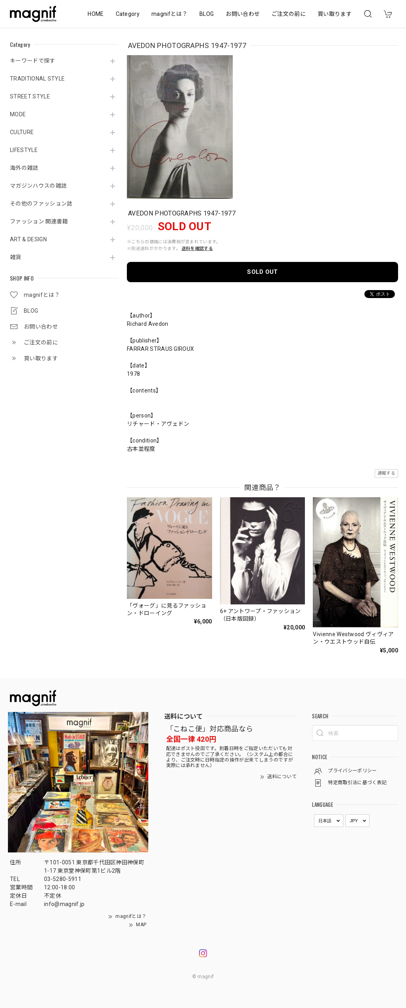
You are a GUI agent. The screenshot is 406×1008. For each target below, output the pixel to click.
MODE (18, 114)
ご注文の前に (289, 14)
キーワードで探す (33, 61)
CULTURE (22, 132)
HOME (95, 14)
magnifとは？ (169, 14)
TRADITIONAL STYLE (37, 78)
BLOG (206, 14)
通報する (386, 473)
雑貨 (15, 257)
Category (128, 14)
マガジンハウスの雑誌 (38, 186)
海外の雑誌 (24, 168)
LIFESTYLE (24, 150)
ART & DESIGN (28, 239)
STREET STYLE (30, 96)
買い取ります (335, 14)
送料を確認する (197, 248)
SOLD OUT (262, 271)
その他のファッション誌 (41, 203)
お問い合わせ (243, 14)
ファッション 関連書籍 (39, 221)
